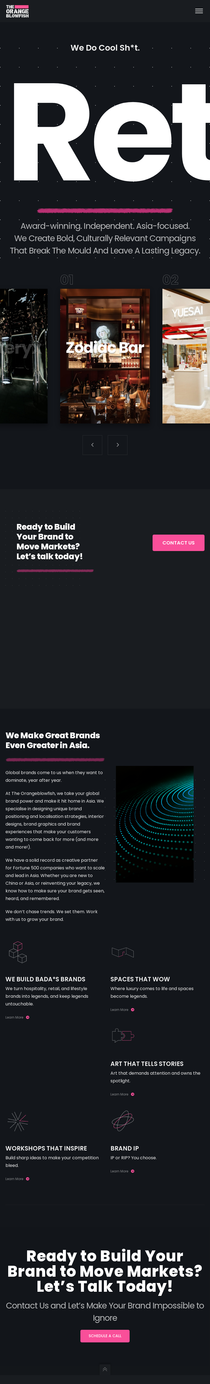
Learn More (17, 1017)
